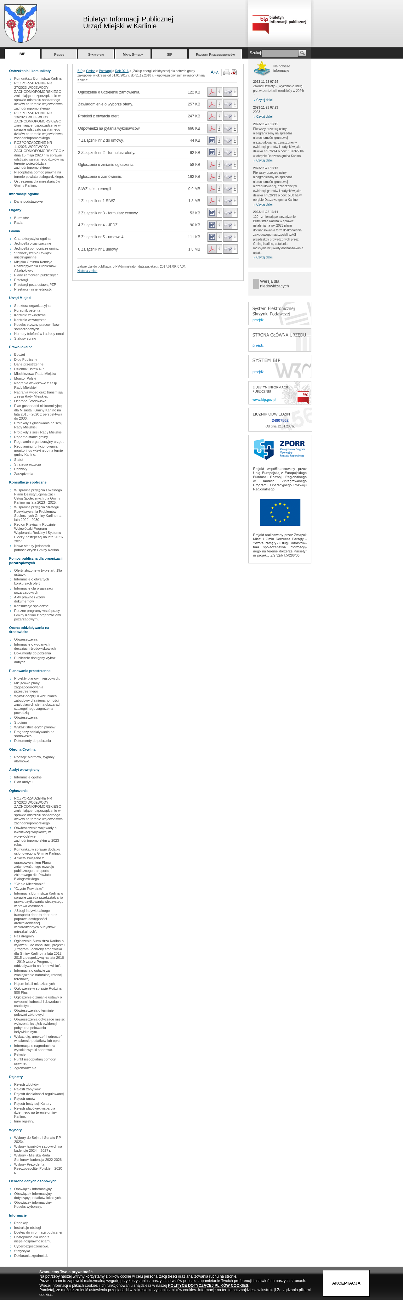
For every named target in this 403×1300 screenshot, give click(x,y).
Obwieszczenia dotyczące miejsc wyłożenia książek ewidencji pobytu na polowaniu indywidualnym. (39, 1025)
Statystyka (22, 1251)
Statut (18, 459)
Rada (18, 222)
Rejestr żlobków (26, 1084)
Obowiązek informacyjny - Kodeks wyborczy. (34, 1204)
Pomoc (59, 54)
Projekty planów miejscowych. (37, 678)
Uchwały (20, 469)
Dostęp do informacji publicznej (38, 1232)
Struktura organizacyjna (32, 306)
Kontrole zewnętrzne (30, 315)
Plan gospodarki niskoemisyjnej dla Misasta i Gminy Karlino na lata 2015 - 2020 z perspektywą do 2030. (38, 412)
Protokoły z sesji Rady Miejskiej (38, 432)
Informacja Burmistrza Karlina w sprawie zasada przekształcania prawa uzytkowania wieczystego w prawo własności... (39, 899)
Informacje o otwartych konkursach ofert (31, 581)
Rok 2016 (122, 71)
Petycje (20, 1054)
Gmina (90, 71)
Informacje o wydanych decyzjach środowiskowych (35, 646)
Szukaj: (256, 53)
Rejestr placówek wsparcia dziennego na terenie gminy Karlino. (35, 1112)
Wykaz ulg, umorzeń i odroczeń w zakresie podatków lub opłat (38, 1039)
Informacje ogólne (28, 777)
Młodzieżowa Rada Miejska (35, 374)
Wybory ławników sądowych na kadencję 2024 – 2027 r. (38, 1148)
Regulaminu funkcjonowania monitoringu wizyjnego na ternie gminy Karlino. (38, 450)
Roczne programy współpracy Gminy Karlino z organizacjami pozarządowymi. (37, 615)
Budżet (19, 354)
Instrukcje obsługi (27, 1227)
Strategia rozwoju (27, 464)
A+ (213, 72)
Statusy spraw (25, 338)
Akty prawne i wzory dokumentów (29, 599)
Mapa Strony (133, 54)
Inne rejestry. (24, 1121)
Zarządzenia (23, 474)
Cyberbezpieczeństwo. (31, 1246)
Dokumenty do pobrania (32, 653)
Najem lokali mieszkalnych (34, 984)
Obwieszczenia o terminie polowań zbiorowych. (34, 1012)
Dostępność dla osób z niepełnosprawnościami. (32, 1239)
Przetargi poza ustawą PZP (35, 284)
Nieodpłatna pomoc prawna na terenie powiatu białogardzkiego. (39, 174)
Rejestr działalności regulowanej (39, 1094)
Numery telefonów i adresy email (39, 334)
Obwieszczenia (25, 639)
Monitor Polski (25, 378)
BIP (22, 54)
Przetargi (21, 280)
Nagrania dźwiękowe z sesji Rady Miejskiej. (35, 385)
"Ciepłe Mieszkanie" (29, 884)
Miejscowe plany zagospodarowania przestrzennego (28, 687)
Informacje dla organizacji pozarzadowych (34, 590)
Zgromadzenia (25, 1068)
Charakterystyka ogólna (32, 238)
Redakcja (21, 1223)
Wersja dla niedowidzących (274, 284)
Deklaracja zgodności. (31, 1256)
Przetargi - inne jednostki (33, 289)
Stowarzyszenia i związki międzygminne (33, 255)
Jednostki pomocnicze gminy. (36, 248)
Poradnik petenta (27, 310)
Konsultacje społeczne (31, 606)
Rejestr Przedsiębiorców (215, 54)
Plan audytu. (23, 782)
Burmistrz (21, 218)
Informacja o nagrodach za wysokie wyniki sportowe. (34, 1048)
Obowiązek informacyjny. (33, 1189)
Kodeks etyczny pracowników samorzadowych (37, 327)
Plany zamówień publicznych (36, 275)
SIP (170, 54)
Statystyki (96, 54)
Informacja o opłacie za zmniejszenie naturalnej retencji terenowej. (38, 975)
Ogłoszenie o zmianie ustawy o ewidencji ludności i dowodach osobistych (38, 1001)
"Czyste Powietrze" (28, 888)
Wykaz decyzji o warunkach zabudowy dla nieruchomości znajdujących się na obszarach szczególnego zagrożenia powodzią (37, 704)
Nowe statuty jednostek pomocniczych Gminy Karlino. (37, 548)
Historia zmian (87, 271)
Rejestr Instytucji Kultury (32, 1103)
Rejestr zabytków (27, 1089)
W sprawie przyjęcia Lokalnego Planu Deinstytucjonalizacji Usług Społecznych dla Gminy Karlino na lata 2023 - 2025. (38, 496)
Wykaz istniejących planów (34, 727)
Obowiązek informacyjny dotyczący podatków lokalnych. (38, 1196)
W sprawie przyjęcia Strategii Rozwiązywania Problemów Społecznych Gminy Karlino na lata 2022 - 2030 (37, 513)
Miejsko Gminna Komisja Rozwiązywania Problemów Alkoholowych (35, 266)
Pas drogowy (24, 936)
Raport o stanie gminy (31, 437)
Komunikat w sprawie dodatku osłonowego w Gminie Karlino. (37, 851)
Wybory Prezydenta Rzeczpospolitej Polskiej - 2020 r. (38, 1168)
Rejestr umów (24, 1098)
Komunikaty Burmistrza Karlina (37, 78)
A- (218, 72)
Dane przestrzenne (28, 364)
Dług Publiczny (25, 359)
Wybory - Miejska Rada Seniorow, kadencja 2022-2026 (38, 1157)
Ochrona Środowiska (30, 401)
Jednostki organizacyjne (32, 243)
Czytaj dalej (264, 100)
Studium (20, 722)
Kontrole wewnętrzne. (31, 320)
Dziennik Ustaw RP (29, 369)
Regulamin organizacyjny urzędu (39, 442)
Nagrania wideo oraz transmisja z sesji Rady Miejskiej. (38, 394)
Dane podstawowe (28, 201)
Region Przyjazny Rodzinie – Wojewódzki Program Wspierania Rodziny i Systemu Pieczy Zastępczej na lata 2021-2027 (38, 533)
